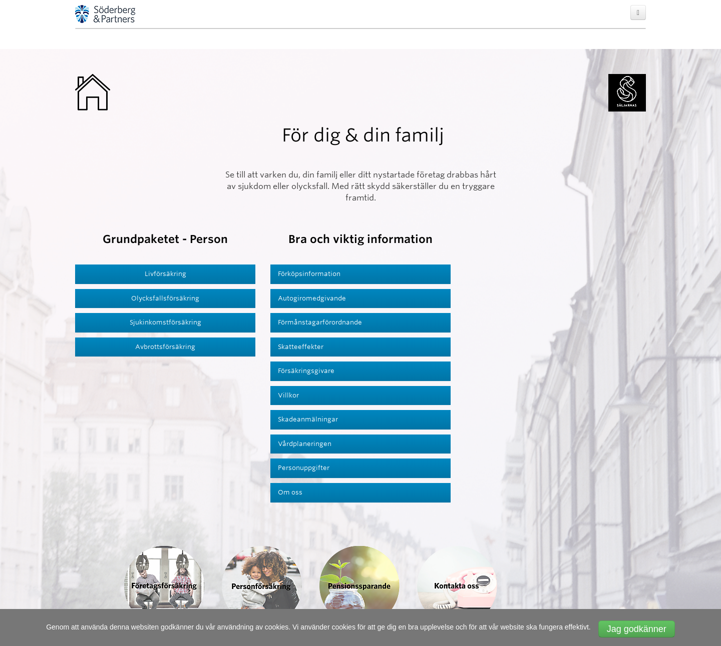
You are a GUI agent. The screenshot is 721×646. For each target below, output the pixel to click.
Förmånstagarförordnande (320, 322)
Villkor (288, 395)
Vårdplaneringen (304, 444)
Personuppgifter (303, 468)
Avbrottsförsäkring (165, 346)
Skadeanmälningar (308, 419)
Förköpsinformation (309, 274)
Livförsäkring (165, 274)
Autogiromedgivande (312, 298)
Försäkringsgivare (306, 370)
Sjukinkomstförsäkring (165, 322)
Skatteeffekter (300, 346)
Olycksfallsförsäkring (165, 298)
